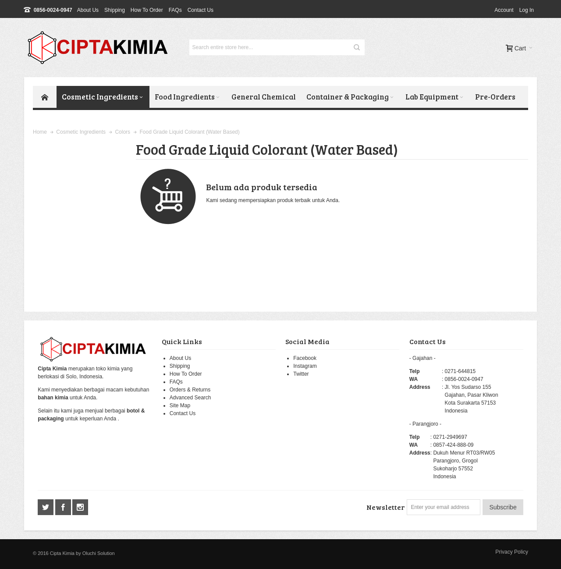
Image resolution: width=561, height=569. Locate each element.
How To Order (147, 10)
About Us (88, 10)
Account (503, 10)
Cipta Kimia (62, 553)
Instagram (304, 366)
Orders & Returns (190, 390)
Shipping (114, 10)
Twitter (301, 374)
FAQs (175, 10)
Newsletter (385, 507)
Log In (526, 10)
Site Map (180, 405)
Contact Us (200, 10)
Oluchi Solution (98, 553)
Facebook (304, 358)
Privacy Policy (511, 552)
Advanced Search (190, 398)
